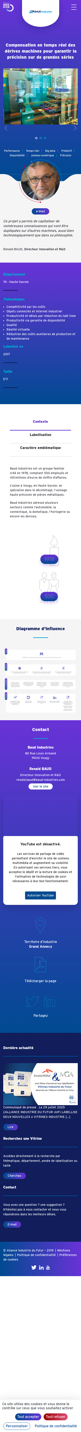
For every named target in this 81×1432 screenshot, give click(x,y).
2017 (6, 354)
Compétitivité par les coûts (25, 306)
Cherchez (14, 1176)
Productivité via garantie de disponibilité (35, 320)
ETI (5, 379)
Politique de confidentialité (36, 1255)
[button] (36, 138)
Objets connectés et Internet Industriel (34, 311)
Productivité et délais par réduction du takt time (41, 316)
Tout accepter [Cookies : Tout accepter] (28, 1417)
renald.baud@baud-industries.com (40, 779)
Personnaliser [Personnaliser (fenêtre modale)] (17, 1426)
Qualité (11, 325)
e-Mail (40, 211)
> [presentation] (75, 128)
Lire (10, 1127)
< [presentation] (6, 128)
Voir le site (40, 786)
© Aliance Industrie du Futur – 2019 (28, 1250)
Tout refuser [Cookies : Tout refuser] (55, 1417)
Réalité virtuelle (18, 329)
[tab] (40, 423)
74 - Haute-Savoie (16, 282)
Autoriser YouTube (40, 895)
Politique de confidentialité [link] (56, 1426)
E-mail (12, 1224)
